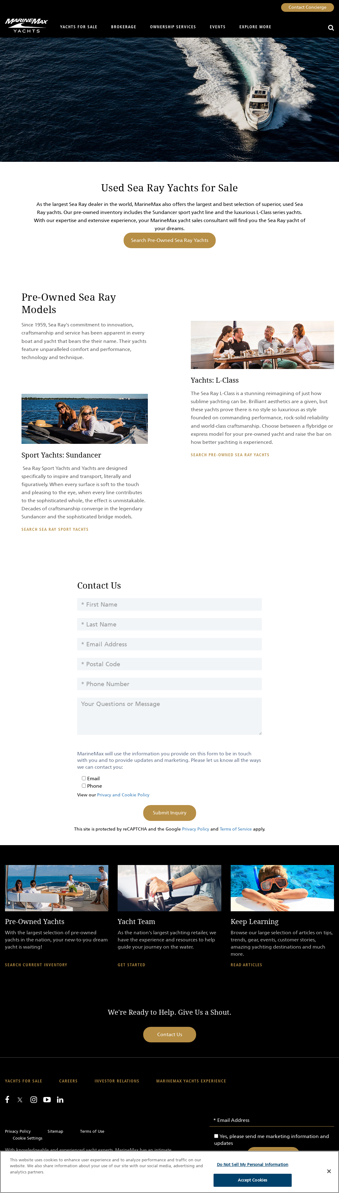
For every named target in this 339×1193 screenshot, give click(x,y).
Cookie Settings (27, 1138)
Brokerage (123, 27)
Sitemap (55, 1131)
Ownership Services (173, 27)
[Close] (329, 1171)
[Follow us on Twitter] (20, 1100)
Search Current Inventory (36, 965)
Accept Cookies (252, 1180)
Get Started (131, 965)
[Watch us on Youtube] (47, 1099)
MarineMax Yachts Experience (191, 1081)
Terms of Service (236, 829)
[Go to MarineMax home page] (24, 26)
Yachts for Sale (78, 27)
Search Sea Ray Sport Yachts (55, 530)
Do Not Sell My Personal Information (253, 1164)
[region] (169, 1172)
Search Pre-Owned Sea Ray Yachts (169, 240)
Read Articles (246, 965)
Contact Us (169, 1034)
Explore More (255, 27)
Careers (68, 1081)
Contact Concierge (308, 7)
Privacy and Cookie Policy (123, 795)
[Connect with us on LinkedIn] (60, 1099)
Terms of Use (92, 1131)
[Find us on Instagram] (34, 1099)
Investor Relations (117, 1081)
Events (218, 27)
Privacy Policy (195, 829)
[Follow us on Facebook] (7, 1099)
